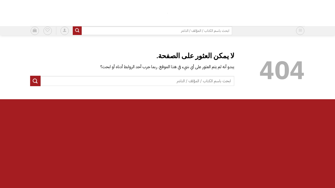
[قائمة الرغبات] (47, 31)
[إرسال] (77, 30)
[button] (300, 31)
